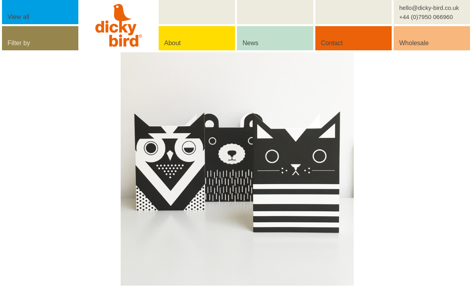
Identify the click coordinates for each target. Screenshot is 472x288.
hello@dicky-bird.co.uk (429, 7)
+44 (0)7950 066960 (426, 16)
